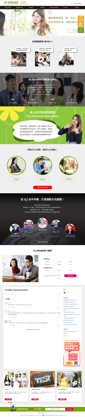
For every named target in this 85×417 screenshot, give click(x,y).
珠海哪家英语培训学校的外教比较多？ (70, 299)
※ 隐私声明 (59, 278)
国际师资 (42, 7)
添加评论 (12, 294)
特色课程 (19, 7)
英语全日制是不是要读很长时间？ (69, 312)
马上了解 (8, 399)
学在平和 (65, 7)
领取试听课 (62, 399)
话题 (42, 413)
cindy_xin (68, 291)
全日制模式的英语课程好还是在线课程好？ (71, 304)
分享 (59, 294)
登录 (35, 329)
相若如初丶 (10, 321)
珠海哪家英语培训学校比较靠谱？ (69, 302)
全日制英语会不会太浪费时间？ (69, 306)
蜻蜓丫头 (9, 311)
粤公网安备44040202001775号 (48, 415)
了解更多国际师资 (42, 242)
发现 (39, 413)
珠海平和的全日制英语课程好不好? (69, 318)
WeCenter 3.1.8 (62, 415)
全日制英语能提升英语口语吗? (68, 320)
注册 (38, 329)
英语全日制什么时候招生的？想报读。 (70, 324)
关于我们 (77, 7)
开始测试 (35, 399)
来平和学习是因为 (54, 7)
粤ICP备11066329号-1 (31, 415)
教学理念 (31, 7)
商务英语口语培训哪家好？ (68, 322)
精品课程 (8, 7)
